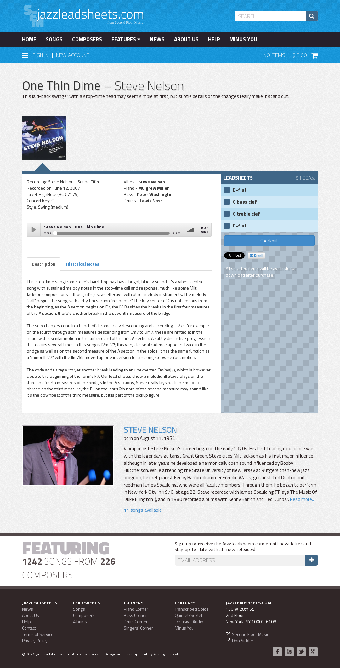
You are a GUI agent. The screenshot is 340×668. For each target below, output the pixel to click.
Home (29, 39)
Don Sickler (242, 640)
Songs (54, 39)
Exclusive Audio (189, 621)
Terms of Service (38, 634)
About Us (186, 39)
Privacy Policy (35, 640)
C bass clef (245, 202)
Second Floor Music (250, 634)
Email (256, 255)
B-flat (239, 190)
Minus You (243, 39)
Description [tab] (43, 264)
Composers (87, 39)
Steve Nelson (150, 429)
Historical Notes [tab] (82, 264)
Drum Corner (136, 621)
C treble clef (246, 213)
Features (125, 39)
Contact (29, 628)
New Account (72, 55)
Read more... (302, 499)
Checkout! (269, 240)
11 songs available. (143, 510)
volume (191, 229)
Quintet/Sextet (188, 615)
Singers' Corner (138, 628)
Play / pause (33, 229)
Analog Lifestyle (166, 654)
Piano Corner (136, 609)
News (157, 39)
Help (214, 39)
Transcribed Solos (192, 609)
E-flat (239, 225)
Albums (80, 621)
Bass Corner (135, 615)
